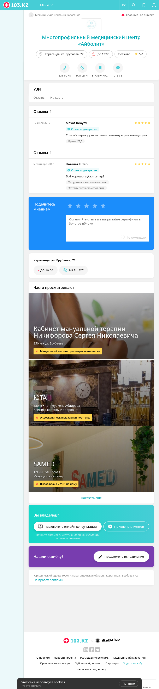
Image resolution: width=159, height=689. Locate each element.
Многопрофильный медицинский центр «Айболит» (91, 37)
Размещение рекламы (94, 657)
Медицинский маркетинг (129, 657)
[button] (47, 5)
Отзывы (38, 91)
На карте (55, 91)
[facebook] (91, 649)
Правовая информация (55, 663)
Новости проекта (64, 657)
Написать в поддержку (90, 669)
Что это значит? (31, 686)
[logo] (16, 5)
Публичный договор (87, 663)
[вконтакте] (96, 649)
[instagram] (85, 649)
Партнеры (111, 663)
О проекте (42, 657)
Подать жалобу (132, 663)
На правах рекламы (47, 571)
